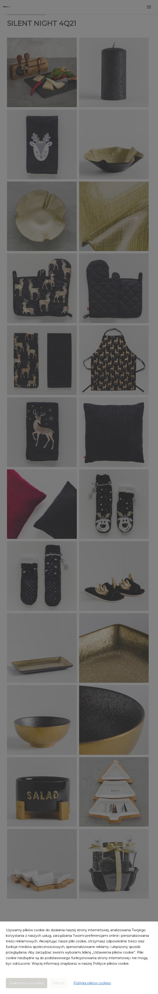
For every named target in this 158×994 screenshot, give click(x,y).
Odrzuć (59, 983)
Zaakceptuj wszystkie (26, 983)
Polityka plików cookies (92, 983)
